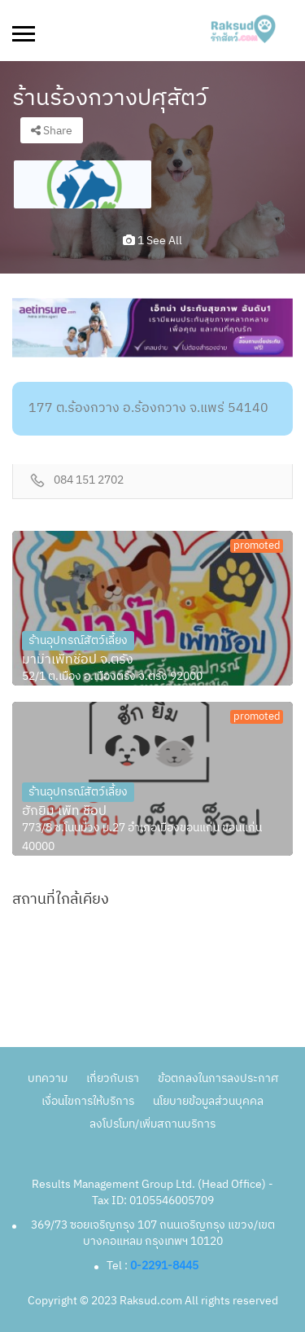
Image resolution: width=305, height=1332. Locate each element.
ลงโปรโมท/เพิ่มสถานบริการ (152, 1124)
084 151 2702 (89, 480)
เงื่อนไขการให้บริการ (87, 1101)
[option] (82, 184)
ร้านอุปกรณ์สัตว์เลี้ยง (78, 640)
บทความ (48, 1078)
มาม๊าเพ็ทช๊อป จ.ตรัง (77, 660)
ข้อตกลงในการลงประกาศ (218, 1078)
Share (51, 130)
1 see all (152, 240)
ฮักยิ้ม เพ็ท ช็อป (64, 811)
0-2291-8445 (164, 1265)
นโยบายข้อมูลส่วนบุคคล (208, 1101)
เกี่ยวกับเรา (112, 1078)
